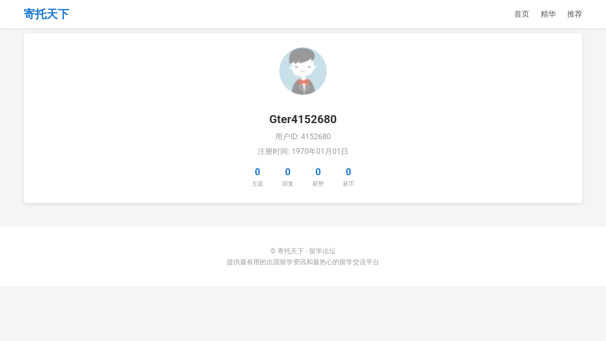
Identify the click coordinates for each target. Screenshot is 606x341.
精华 (548, 13)
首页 (521, 13)
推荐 (574, 13)
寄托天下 (46, 14)
